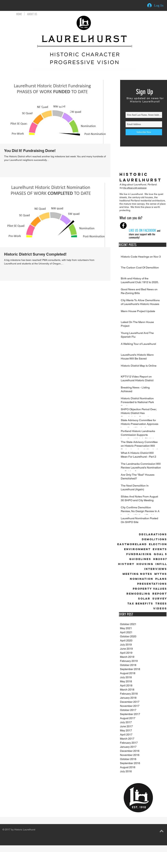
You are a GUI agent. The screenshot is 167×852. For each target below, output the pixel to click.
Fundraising (139, 554)
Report (159, 593)
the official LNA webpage (134, 188)
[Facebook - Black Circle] (123, 225)
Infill (161, 564)
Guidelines (140, 559)
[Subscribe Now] (144, 132)
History (126, 564)
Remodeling (138, 593)
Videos (160, 608)
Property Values (150, 588)
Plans (161, 578)
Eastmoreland (132, 544)
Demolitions (154, 539)
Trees (161, 603)
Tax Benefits (140, 603)
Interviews (155, 568)
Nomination (141, 578)
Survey (159, 598)
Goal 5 (160, 554)
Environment (137, 549)
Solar (144, 598)
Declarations (153, 534)
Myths (160, 573)
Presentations (152, 583)
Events (160, 549)
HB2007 (160, 559)
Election (158, 544)
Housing (144, 564)
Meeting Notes (137, 573)
